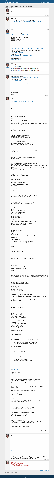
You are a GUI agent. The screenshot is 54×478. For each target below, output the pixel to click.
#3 (48, 29)
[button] (14, 2)
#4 (48, 63)
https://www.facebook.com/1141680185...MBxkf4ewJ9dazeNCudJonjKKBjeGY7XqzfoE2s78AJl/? (25, 77)
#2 (48, 17)
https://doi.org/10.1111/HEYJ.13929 (16, 369)
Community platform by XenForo (27, 477)
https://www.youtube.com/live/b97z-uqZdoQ (16, 59)
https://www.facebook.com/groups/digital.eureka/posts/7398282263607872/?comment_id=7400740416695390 (27, 48)
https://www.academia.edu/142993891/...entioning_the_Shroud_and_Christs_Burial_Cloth (22, 101)
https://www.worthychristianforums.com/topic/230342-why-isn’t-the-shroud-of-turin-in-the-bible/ (22, 14)
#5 (48, 75)
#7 (48, 434)
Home (6, 2)
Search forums (9, 3)
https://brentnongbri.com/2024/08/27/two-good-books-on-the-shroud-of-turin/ (22, 32)
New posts (6, 3)
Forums (9, 2)
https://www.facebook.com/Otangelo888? (17, 80)
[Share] (47, 8)
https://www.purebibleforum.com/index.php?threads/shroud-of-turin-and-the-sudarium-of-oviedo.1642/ (26, 24)
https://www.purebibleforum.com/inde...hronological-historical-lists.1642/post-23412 (21, 103)
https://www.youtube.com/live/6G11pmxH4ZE (17, 52)
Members (17, 2)
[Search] (47, 2)
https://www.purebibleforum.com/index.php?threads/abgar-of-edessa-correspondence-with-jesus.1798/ (26, 21)
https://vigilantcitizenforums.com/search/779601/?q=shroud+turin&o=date (21, 55)
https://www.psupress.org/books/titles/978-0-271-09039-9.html (20, 34)
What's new (12, 2)
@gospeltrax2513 (13, 450)
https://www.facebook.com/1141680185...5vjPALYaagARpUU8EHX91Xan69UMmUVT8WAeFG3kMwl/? (26, 83)
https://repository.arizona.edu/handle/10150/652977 (18, 42)
